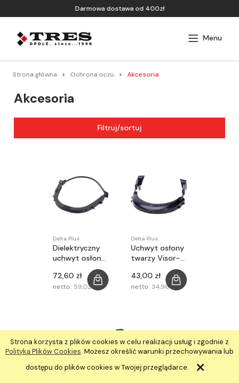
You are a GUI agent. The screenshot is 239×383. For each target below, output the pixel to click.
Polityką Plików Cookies (43, 351)
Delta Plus (66, 238)
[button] (205, 38)
